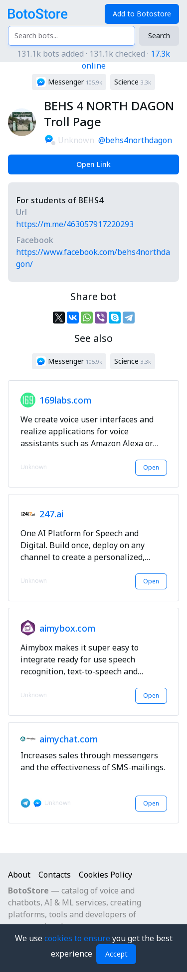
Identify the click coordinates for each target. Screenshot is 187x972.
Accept (116, 954)
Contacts (54, 874)
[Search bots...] (71, 36)
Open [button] (151, 467)
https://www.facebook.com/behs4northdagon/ (93, 257)
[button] (69, 82)
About (19, 874)
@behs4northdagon (135, 140)
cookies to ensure (78, 938)
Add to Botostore (142, 13)
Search (159, 35)
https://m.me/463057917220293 (75, 224)
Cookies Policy (105, 874)
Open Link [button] (93, 164)
